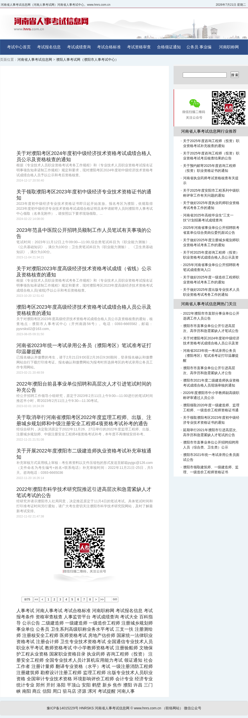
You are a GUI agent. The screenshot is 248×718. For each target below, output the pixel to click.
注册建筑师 (27, 672)
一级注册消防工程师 (132, 666)
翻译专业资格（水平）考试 (83, 666)
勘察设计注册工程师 (61, 672)
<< (36, 599)
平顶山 (73, 685)
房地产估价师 (101, 635)
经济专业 (144, 678)
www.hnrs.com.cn (147, 708)
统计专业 (25, 685)
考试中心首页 (19, 47)
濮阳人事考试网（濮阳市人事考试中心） (87, 59)
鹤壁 (96, 685)
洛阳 (61, 685)
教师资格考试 (58, 647)
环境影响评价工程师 (93, 678)
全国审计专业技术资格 (49, 678)
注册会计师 (47, 641)
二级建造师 (52, 623)
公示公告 (31, 623)
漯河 (92, 691)
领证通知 (133, 660)
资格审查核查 (48, 616)
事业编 (205, 47)
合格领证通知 (169, 47)
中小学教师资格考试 (93, 647)
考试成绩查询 (79, 47)
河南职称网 (229, 47)
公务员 (192, 47)
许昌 (137, 685)
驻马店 (69, 691)
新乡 (106, 685)
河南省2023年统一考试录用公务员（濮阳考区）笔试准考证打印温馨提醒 (211, 355)
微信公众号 (192, 708)
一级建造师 (76, 623)
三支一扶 (124, 629)
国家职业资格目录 (67, 654)
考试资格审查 (139, 47)
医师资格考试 (73, 635)
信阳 (46, 691)
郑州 (40, 685)
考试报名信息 (49, 47)
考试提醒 (107, 691)
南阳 (26, 691)
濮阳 (127, 685)
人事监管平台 (77, 616)
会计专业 (124, 678)
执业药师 (96, 654)
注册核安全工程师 (40, 635)
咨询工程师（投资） (126, 654)
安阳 (86, 685)
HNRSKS (86, 708)
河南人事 (126, 691)
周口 (57, 691)
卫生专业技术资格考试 (83, 641)
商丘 (36, 691)
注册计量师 (42, 666)
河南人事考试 (48, 610)
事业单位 (25, 629)
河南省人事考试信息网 (34, 59)
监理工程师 (94, 672)
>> (102, 599)
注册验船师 (126, 647)
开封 (50, 685)
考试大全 (129, 616)
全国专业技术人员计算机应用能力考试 (84, 660)
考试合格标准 (109, 47)
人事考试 (25, 610)
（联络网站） (172, 708)
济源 (81, 691)
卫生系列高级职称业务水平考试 (82, 629)
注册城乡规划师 (137, 623)
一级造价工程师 (104, 623)
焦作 (117, 685)
